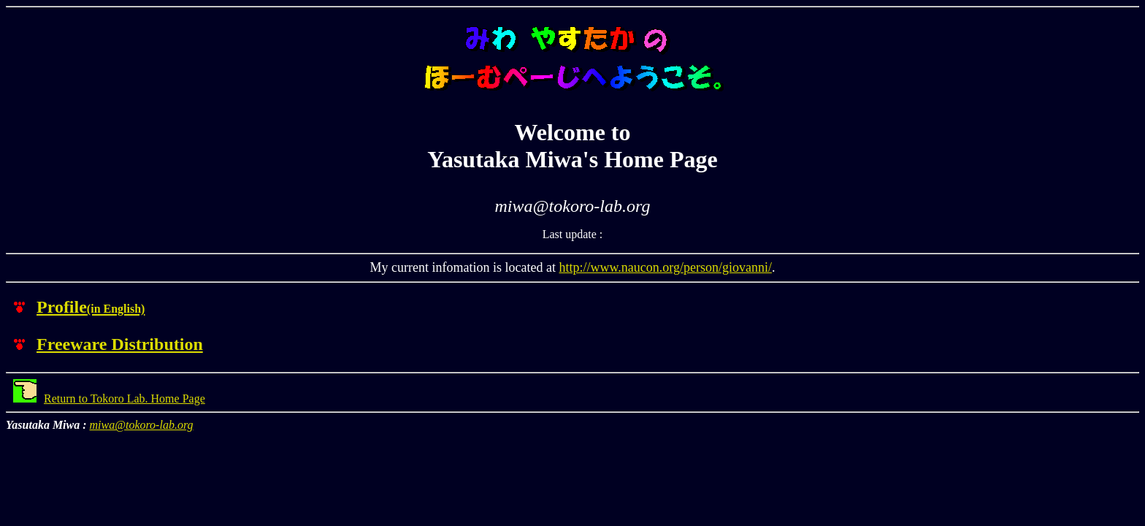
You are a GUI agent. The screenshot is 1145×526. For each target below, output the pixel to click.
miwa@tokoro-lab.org (142, 425)
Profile (91, 306)
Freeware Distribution (120, 344)
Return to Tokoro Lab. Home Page (109, 398)
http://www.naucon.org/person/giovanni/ (665, 267)
